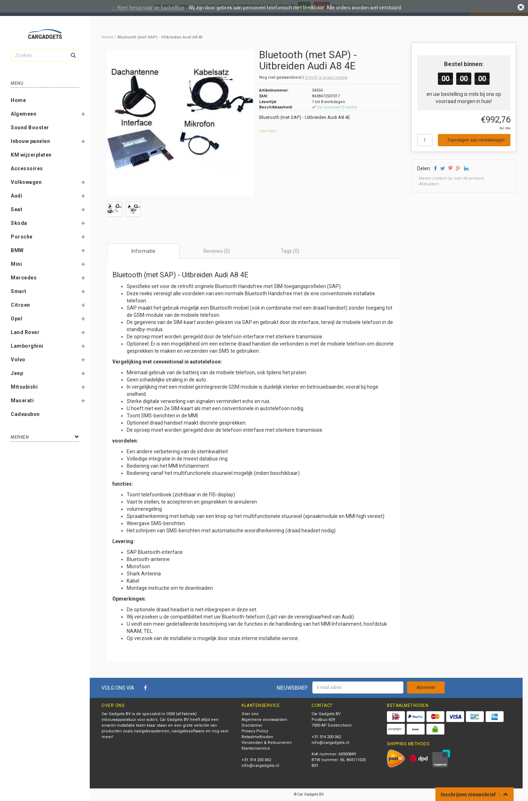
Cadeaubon (25, 414)
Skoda (19, 223)
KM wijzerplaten (31, 155)
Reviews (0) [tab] (217, 251)
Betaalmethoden (257, 737)
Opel (16, 318)
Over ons (250, 714)
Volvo (18, 359)
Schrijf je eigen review (326, 77)
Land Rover (25, 332)
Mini (16, 264)
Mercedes (24, 278)
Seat (16, 209)
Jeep (17, 373)
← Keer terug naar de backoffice (148, 7)
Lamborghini (27, 346)
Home (18, 100)
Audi (16, 196)
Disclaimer (252, 725)
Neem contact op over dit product (451, 178)
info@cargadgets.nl (260, 765)
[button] (83, 115)
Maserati (22, 400)
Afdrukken (429, 184)
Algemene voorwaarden (264, 719)
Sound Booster (30, 127)
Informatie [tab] (143, 251)
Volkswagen (26, 182)
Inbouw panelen (30, 141)
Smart (19, 291)
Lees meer (267, 131)
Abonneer (425, 687)
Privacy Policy (255, 731)
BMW (17, 250)
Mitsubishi (24, 387)
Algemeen (23, 114)
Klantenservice (256, 748)
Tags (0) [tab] (290, 251)
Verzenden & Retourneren (267, 742)
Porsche (22, 237)
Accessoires (27, 168)
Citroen (20, 305)
